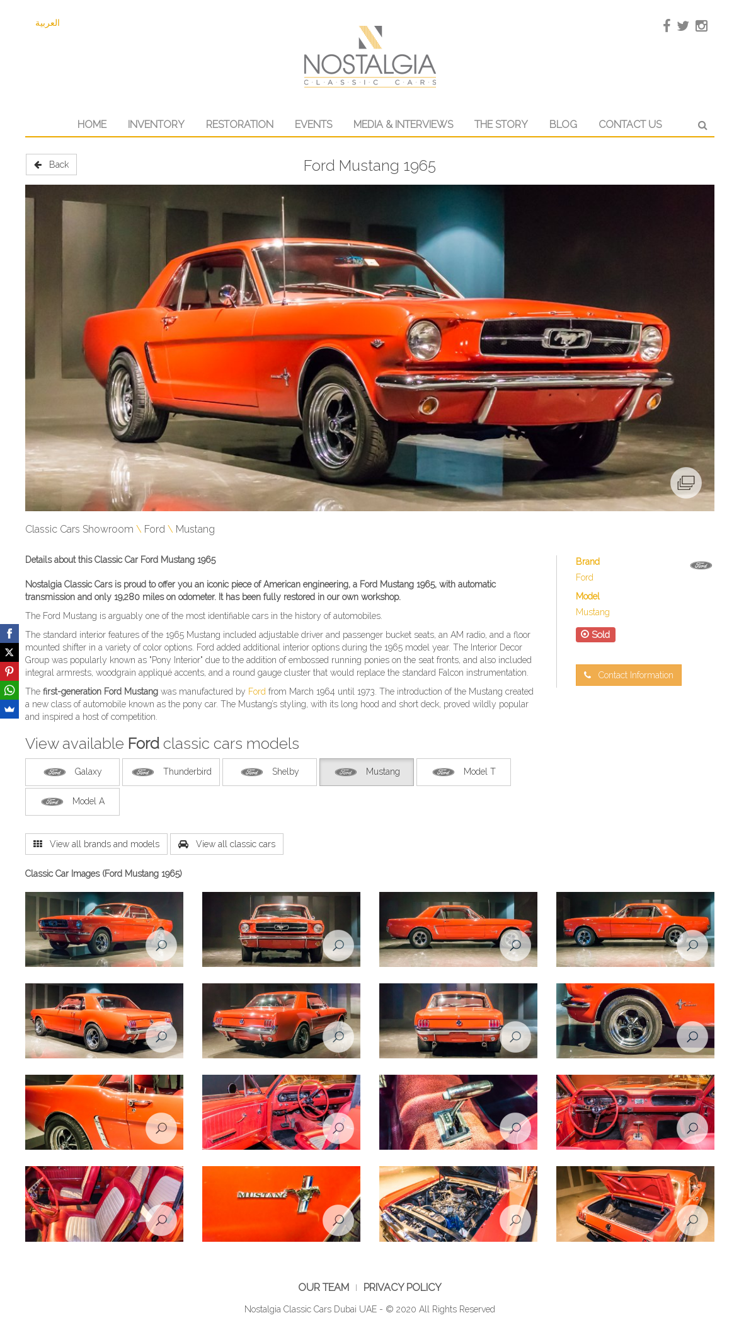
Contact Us (630, 124)
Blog (563, 124)
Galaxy (72, 772)
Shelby (269, 772)
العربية (47, 23)
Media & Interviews (403, 124)
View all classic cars (226, 844)
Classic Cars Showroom (79, 529)
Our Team (323, 1287)
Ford (154, 529)
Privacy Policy (403, 1287)
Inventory (156, 124)
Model (588, 596)
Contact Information (628, 675)
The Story (501, 124)
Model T (463, 772)
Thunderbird (171, 772)
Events (313, 124)
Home (91, 124)
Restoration (239, 124)
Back (51, 164)
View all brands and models (96, 844)
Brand (588, 562)
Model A (72, 801)
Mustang (195, 529)
